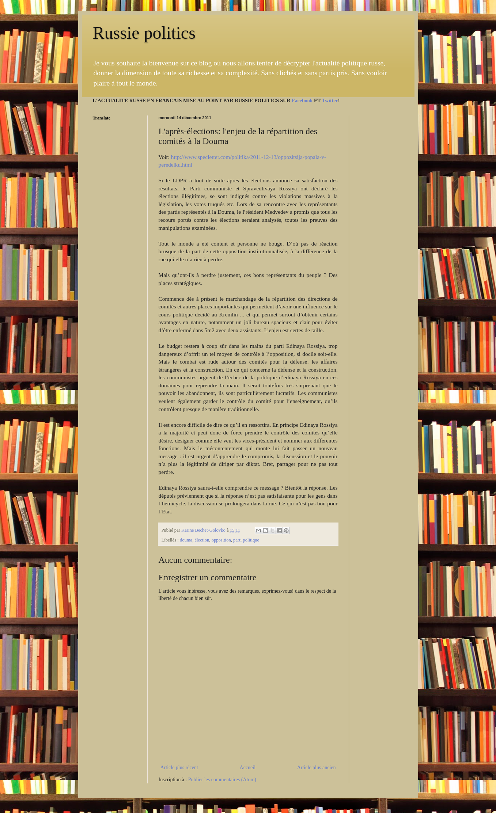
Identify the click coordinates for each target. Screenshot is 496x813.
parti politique (246, 540)
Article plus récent (179, 767)
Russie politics (144, 32)
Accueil (248, 767)
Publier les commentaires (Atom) (222, 779)
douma (186, 540)
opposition (221, 540)
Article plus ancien (316, 767)
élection (201, 540)
